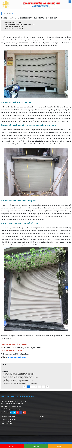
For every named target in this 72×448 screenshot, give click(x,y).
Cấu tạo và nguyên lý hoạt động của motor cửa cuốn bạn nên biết (19, 374)
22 (43, 387)
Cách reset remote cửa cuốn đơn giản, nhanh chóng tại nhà (18, 380)
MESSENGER (60, 446)
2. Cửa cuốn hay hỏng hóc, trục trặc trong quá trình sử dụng (19, 24)
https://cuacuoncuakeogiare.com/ (15, 409)
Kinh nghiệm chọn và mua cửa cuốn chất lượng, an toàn (17, 379)
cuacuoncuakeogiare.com (17, 357)
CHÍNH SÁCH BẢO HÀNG (7, 421)
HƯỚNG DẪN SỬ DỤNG (6, 423)
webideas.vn (55, 444)
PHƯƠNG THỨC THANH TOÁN (8, 419)
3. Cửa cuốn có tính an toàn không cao (13, 26)
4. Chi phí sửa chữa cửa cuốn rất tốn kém (14, 29)
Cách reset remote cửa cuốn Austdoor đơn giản (15, 382)
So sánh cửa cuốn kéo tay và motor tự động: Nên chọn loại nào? (19, 376)
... (39, 387)
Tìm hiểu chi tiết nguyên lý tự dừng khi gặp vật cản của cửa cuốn (19, 373)
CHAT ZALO (36, 446)
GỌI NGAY (12, 446)
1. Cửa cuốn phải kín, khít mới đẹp (12, 22)
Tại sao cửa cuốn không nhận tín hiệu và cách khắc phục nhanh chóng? (20, 377)
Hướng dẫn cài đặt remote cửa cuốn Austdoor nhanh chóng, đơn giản (20, 383)
